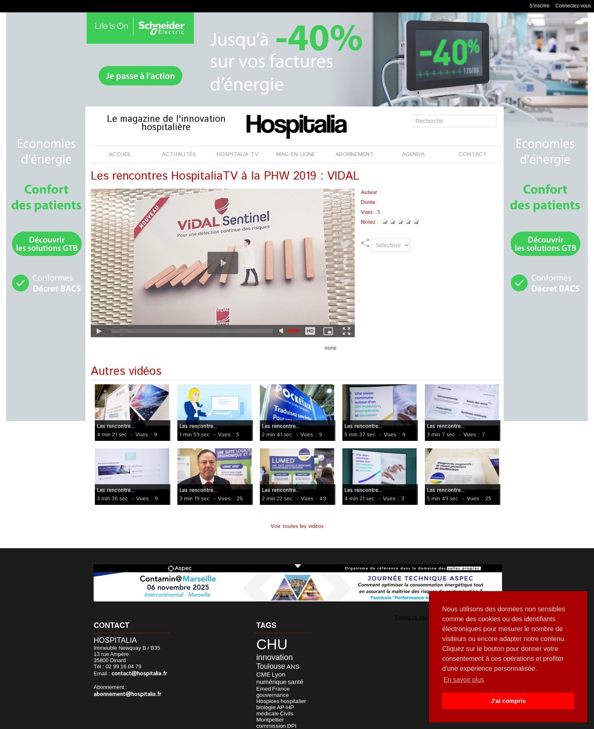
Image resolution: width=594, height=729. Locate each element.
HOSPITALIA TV (237, 154)
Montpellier (266, 696)
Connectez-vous (573, 6)
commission (292, 696)
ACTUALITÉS (179, 154)
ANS (286, 662)
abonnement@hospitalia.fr (125, 694)
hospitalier (265, 686)
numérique (281, 668)
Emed (275, 674)
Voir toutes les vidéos (297, 526)
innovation (270, 654)
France (290, 674)
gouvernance (268, 680)
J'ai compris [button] (508, 701)
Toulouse (267, 661)
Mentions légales (250, 720)
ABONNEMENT (354, 154)
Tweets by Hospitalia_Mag (419, 617)
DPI (258, 702)
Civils (289, 691)
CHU (268, 643)
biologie (286, 686)
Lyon (260, 668)
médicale (272, 691)
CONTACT (473, 154)
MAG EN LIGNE (295, 154)
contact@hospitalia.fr (137, 673)
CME (299, 662)
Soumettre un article (340, 720)
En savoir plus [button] (464, 679)
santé (261, 675)
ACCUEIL (120, 154)
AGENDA (413, 154)
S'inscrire (539, 6)
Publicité (293, 720)
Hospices (294, 680)
